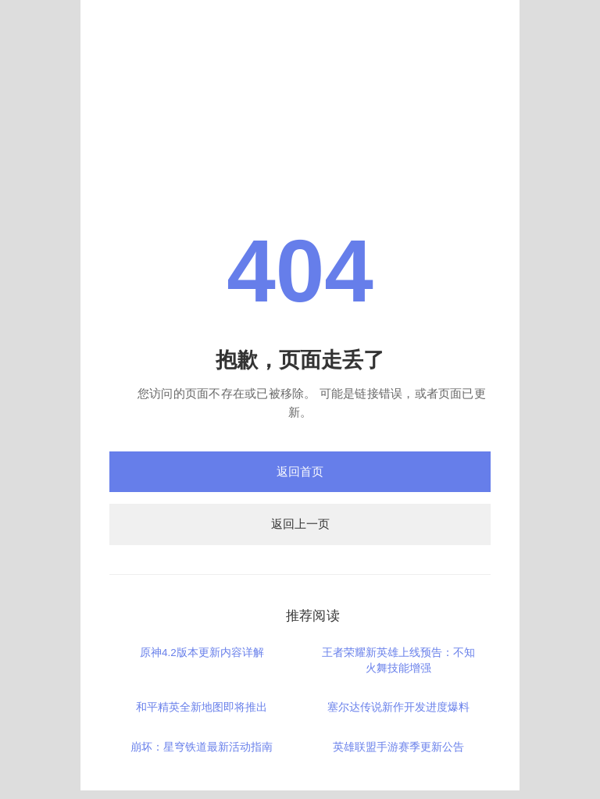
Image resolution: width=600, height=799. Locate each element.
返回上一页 (300, 523)
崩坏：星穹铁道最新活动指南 (201, 747)
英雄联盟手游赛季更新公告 (398, 747)
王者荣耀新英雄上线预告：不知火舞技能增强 (398, 660)
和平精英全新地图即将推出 (201, 707)
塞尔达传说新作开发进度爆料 (398, 707)
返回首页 (300, 471)
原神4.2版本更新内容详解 (202, 652)
